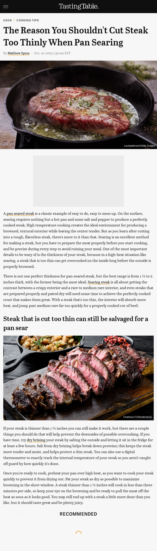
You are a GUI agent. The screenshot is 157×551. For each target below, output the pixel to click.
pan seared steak (20, 213)
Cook (7, 20)
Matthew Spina (18, 53)
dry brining (36, 439)
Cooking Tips (28, 20)
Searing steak (99, 281)
